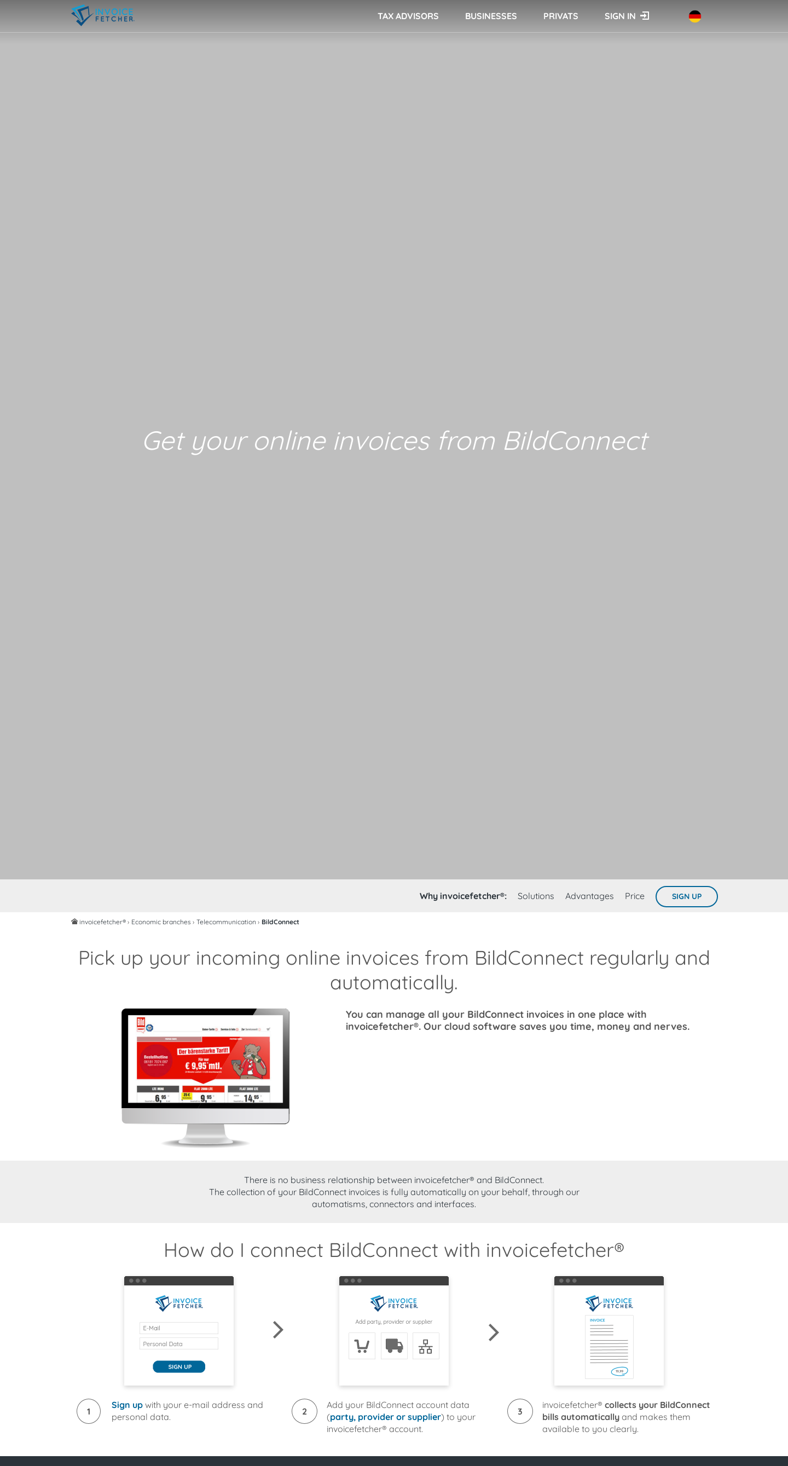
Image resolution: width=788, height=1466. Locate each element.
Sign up (687, 896)
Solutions (536, 895)
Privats (560, 15)
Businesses (491, 15)
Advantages (589, 895)
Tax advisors (408, 15)
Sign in (620, 15)
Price (635, 895)
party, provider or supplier (385, 1416)
